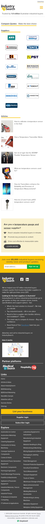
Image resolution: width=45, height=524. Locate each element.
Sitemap (4, 406)
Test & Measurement (30, 471)
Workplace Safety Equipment (33, 507)
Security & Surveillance (31, 468)
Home (3, 379)
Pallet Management (30, 461)
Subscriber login (22, 423)
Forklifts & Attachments (9, 478)
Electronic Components (8, 467)
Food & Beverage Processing (10, 474)
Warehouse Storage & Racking (33, 482)
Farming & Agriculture (8, 471)
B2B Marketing (6, 389)
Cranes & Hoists (6, 458)
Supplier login (22, 417)
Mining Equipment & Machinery (33, 451)
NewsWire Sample (7, 396)
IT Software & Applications (10, 503)
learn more (12, 246)
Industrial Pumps (6, 493)
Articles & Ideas (6, 382)
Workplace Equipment (30, 504)
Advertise (40, 2)
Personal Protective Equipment (33, 464)
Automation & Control (8, 432)
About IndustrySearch (8, 386)
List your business (22, 411)
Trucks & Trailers (28, 478)
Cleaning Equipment (8, 442)
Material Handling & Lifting (32, 444)
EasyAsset (25, 325)
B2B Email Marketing (8, 392)
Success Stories (6, 403)
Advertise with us (6, 399)
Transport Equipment (30, 475)
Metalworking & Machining (32, 448)
